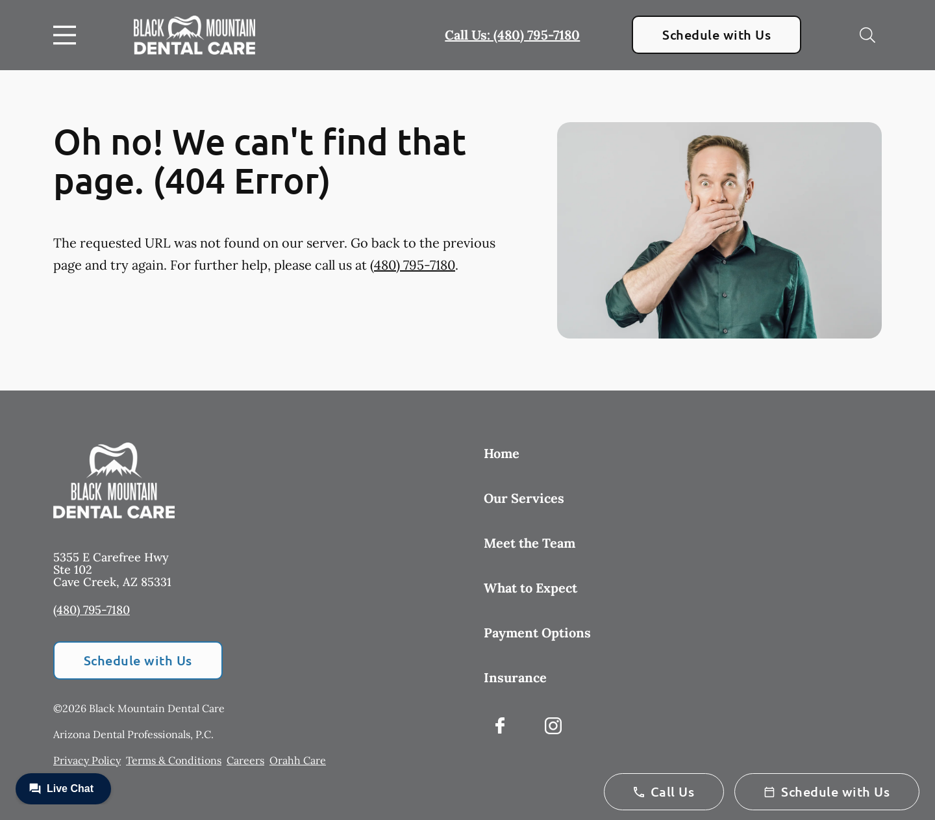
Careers (245, 760)
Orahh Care (297, 760)
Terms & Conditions (173, 760)
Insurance (515, 677)
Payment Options (537, 632)
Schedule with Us (716, 34)
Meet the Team (529, 543)
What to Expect (530, 588)
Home (501, 453)
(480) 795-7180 (412, 265)
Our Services (524, 498)
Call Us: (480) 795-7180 (512, 35)
